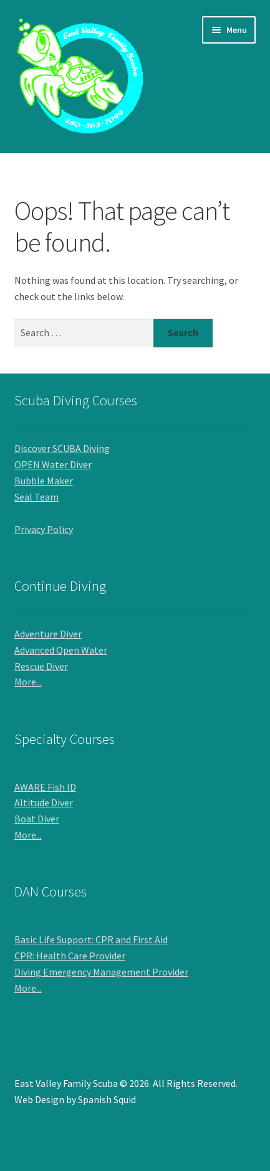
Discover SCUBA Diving (62, 448)
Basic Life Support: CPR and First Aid (91, 939)
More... (28, 681)
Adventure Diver (48, 634)
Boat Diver (36, 818)
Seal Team (36, 497)
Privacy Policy (43, 529)
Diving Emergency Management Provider (101, 972)
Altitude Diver (43, 802)
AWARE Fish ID (45, 787)
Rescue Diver (41, 666)
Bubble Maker (43, 480)
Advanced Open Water (60, 650)
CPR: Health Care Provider (69, 955)
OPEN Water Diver (53, 464)
